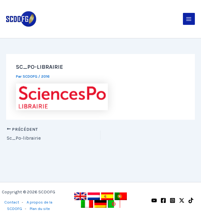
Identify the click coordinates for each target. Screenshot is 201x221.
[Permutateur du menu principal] (189, 19)
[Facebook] (163, 200)
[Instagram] (172, 200)
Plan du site (40, 208)
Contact (11, 202)
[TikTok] (191, 200)
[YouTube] (154, 200)
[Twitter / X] (181, 200)
